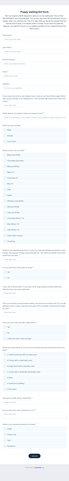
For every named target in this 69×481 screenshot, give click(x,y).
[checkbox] (35, 130)
